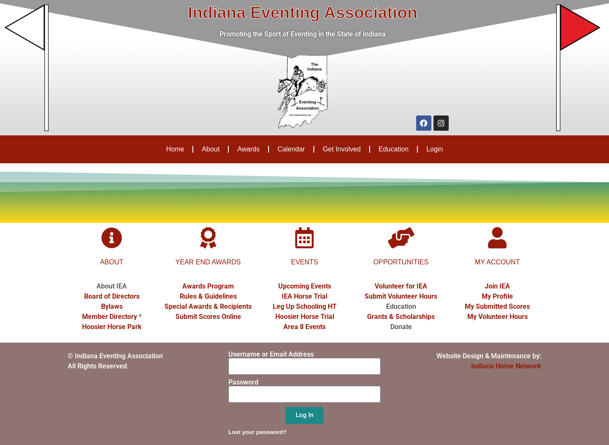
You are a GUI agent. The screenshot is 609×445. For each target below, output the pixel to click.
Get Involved (342, 149)
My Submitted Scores (497, 306)
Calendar (291, 149)
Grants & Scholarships (401, 317)
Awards (248, 149)
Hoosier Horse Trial (304, 317)
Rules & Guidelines (208, 296)
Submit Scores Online (208, 317)
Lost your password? (257, 432)
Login (434, 149)
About (210, 149)
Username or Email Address (271, 354)
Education (394, 149)
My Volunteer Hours (497, 317)
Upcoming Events (304, 286)
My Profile (497, 296)
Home (175, 149)
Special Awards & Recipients (208, 306)
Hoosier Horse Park (112, 327)
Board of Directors (112, 296)
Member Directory (109, 317)
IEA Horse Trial (304, 296)
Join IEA (497, 286)
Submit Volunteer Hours (401, 296)
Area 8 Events (304, 327)
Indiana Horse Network (506, 366)
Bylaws (112, 306)
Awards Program (208, 286)
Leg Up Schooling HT (305, 306)
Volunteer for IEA (401, 286)
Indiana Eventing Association (302, 12)
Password (243, 382)
